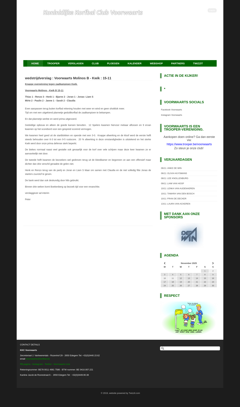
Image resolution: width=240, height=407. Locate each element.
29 (205, 286)
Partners (178, 63)
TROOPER (53, 63)
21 (197, 282)
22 (205, 282)
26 (181, 286)
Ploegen (113, 63)
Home (35, 63)
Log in (212, 10)
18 (173, 282)
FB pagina (25, 364)
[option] (189, 235)
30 (213, 286)
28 (197, 286)
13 (189, 278)
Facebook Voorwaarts (171, 109)
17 (165, 282)
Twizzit (198, 63)
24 (165, 286)
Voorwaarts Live (62, 364)
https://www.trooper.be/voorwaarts (189, 144)
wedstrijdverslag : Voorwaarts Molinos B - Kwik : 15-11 (68, 78)
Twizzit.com (134, 393)
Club (95, 63)
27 (189, 286)
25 (173, 286)
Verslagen (75, 63)
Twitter (48, 364)
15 (205, 278)
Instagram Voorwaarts (171, 115)
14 (197, 278)
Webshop (156, 63)
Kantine (23, 375)
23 (213, 282)
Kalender (135, 63)
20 (189, 282)
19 (181, 282)
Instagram (37, 364)
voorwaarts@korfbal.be (38, 359)
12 (181, 278)
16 (213, 278)
